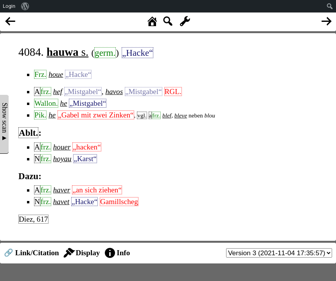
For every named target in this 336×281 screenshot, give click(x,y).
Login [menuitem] (9, 6)
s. (67, 52)
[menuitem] (25, 6)
